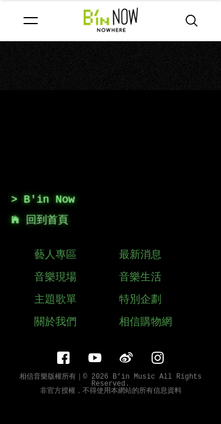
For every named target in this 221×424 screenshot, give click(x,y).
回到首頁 (39, 220)
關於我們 (55, 322)
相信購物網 (145, 322)
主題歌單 (55, 300)
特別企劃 (140, 300)
